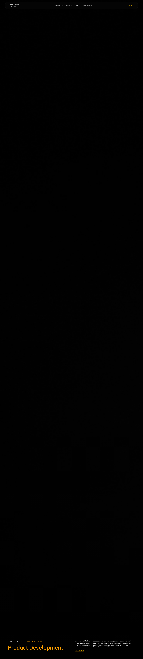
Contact (130, 5)
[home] (14, 5)
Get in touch (79, 650)
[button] (59, 5)
